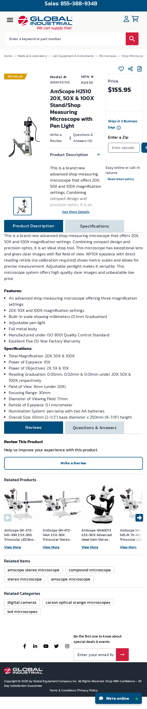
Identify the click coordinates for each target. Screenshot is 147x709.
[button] (76, 154)
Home (8, 56)
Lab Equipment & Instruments (73, 56)
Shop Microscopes (134, 56)
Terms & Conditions (63, 690)
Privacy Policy (88, 690)
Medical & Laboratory (32, 56)
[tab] (33, 226)
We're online (118, 698)
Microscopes (107, 56)
